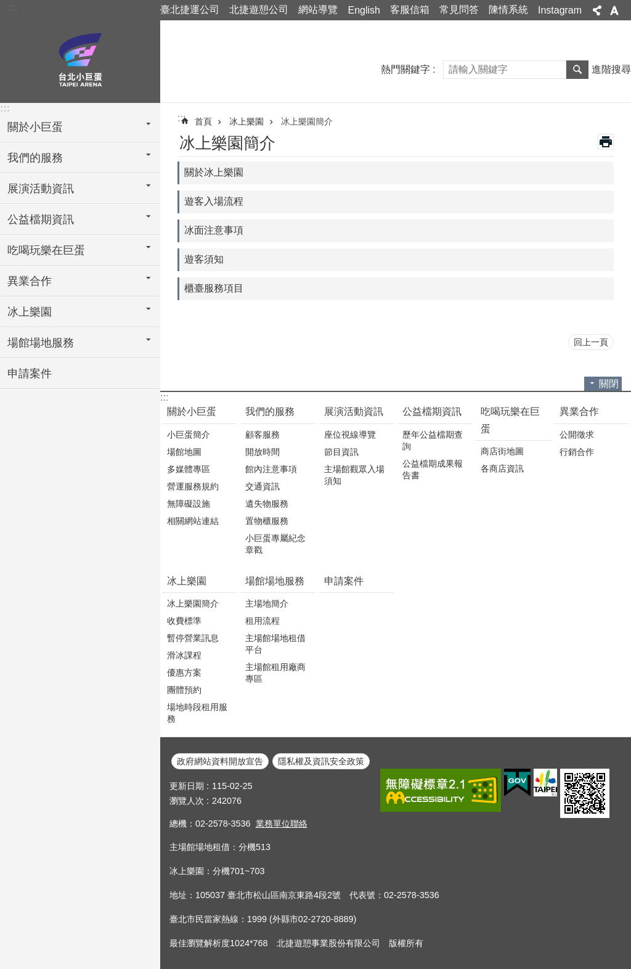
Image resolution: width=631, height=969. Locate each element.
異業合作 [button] (29, 281)
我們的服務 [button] (35, 158)
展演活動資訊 (353, 411)
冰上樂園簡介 (307, 121)
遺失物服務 (266, 504)
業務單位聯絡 (281, 823)
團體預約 (184, 690)
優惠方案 (184, 672)
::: (13, 7)
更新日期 (186, 786)
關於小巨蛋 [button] (35, 127)
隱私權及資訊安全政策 (321, 761)
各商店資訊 (502, 468)
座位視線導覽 (350, 435)
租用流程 (262, 621)
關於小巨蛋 (191, 411)
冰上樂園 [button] (29, 312)
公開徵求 (577, 435)
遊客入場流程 (213, 201)
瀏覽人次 (186, 801)
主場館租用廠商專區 (275, 673)
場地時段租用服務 (197, 713)
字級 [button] (614, 10)
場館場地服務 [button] (40, 343)
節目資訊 (341, 452)
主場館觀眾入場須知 (354, 475)
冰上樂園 (246, 121)
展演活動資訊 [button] (40, 188)
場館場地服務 (274, 581)
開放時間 (262, 452)
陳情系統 (508, 9)
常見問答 (459, 9)
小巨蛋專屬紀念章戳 (275, 544)
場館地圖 (184, 452)
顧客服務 (262, 435)
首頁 (203, 121)
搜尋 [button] (577, 69)
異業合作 (579, 411)
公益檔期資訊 (432, 411)
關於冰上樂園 (213, 172)
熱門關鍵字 (405, 69)
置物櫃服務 (266, 521)
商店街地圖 (502, 451)
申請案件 (29, 373)
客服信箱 (409, 9)
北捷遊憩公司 (258, 9)
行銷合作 (577, 452)
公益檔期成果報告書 (432, 469)
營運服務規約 (193, 486)
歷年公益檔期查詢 (432, 440)
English (364, 10)
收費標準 (184, 621)
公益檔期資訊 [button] (40, 219)
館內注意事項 (271, 469)
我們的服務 (270, 411)
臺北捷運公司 (189, 9)
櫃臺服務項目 (213, 288)
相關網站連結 (193, 521)
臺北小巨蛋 (80, 60)
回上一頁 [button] (591, 342)
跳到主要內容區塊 (6, 6)
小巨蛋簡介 (188, 435)
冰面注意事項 (213, 230)
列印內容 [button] (606, 142)
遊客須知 (204, 259)
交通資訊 (262, 486)
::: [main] (181, 118)
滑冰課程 (184, 655)
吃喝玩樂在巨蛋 (510, 419)
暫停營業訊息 (193, 638)
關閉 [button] (609, 383)
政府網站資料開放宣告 (220, 761)
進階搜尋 (611, 69)
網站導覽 (318, 9)
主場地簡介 (266, 603)
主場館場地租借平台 (275, 644)
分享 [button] (597, 10)
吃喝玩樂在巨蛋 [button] (46, 250)
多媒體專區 (188, 469)
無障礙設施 (188, 504)
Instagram (560, 10)
